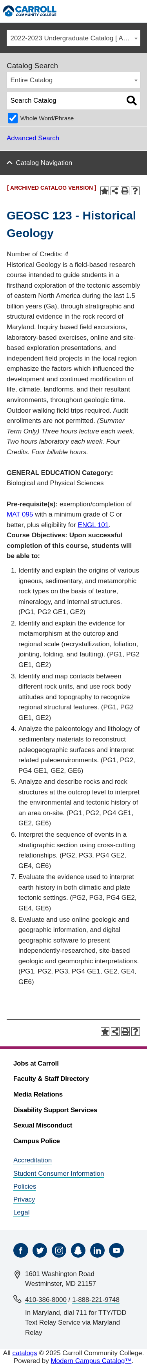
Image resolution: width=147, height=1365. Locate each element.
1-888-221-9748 (96, 1299)
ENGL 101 (93, 525)
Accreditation (32, 1160)
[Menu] (137, 11)
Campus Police (36, 1141)
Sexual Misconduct (42, 1125)
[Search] (121, 11)
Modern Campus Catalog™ (91, 1361)
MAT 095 (20, 514)
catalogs (24, 1353)
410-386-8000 (46, 1299)
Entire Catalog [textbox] (32, 80)
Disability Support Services (55, 1110)
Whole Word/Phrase (47, 118)
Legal (21, 1212)
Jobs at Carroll (36, 1063)
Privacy (24, 1199)
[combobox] (73, 38)
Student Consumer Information (58, 1173)
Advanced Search (33, 138)
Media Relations (38, 1094)
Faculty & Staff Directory (51, 1078)
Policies (24, 1186)
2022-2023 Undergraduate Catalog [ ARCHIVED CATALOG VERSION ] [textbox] (75, 38)
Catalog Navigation (44, 163)
